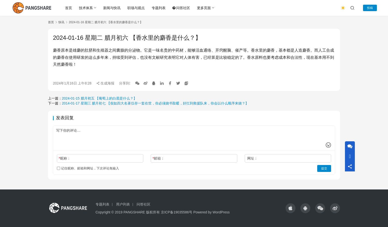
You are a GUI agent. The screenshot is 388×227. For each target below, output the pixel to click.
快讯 (61, 22)
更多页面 (204, 8)
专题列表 (159, 8)
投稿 (370, 8)
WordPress (221, 212)
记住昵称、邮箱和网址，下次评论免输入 (88, 168)
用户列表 (123, 204)
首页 (68, 8)
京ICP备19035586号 (177, 212)
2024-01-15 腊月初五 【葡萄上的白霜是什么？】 (99, 98)
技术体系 (86, 8)
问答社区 (181, 8)
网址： (252, 158)
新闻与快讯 (112, 8)
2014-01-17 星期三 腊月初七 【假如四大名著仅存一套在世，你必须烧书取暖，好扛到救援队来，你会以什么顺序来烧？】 (155, 103)
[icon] (290, 208)
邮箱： (158, 158)
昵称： (64, 158)
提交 (324, 168)
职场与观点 (136, 8)
